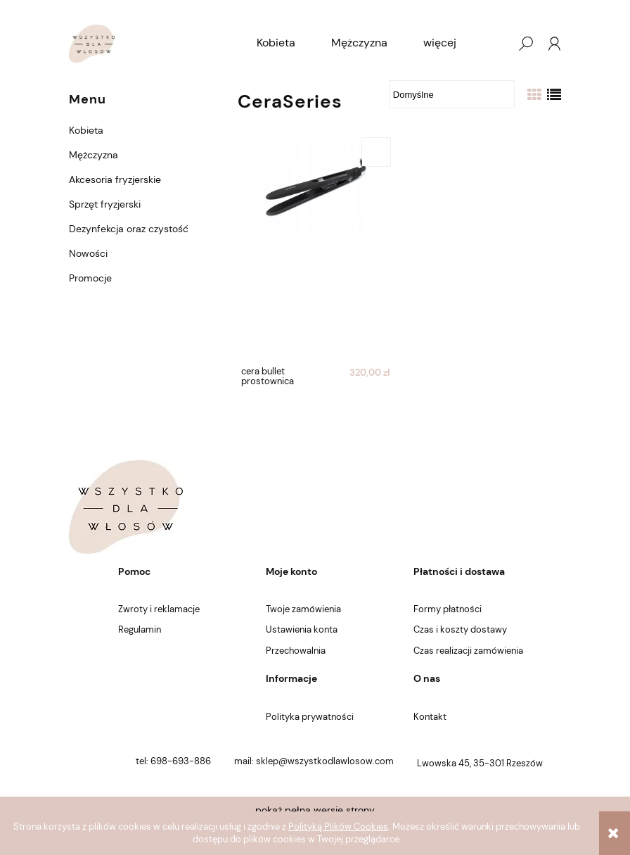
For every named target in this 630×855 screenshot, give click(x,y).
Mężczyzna (93, 154)
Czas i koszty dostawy (460, 629)
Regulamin (139, 629)
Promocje (90, 278)
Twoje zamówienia (303, 609)
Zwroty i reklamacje (159, 609)
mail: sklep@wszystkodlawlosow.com (314, 761)
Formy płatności (447, 609)
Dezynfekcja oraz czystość (128, 228)
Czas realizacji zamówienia (468, 651)
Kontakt (429, 717)
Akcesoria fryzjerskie (115, 179)
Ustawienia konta (302, 629)
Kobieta (86, 130)
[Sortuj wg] (452, 94)
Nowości (88, 253)
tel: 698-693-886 (173, 761)
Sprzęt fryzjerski (105, 204)
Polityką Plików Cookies (338, 826)
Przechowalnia (296, 651)
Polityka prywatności (310, 717)
